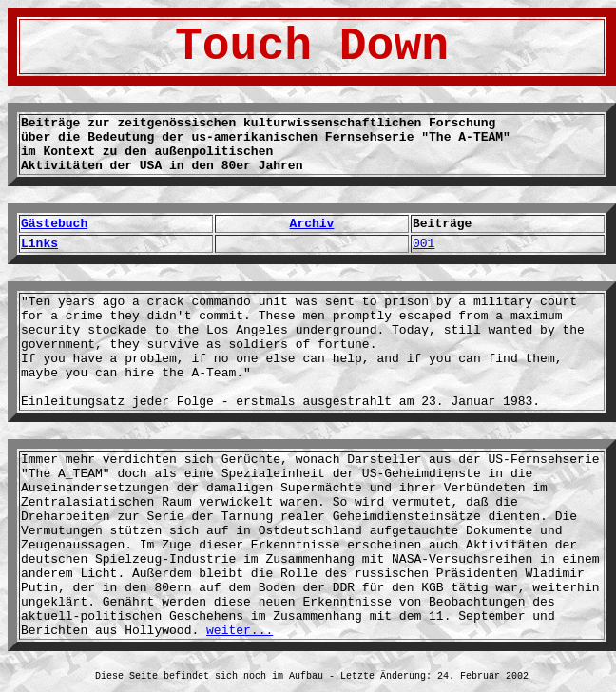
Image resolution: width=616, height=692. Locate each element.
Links (39, 244)
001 (423, 244)
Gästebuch (54, 224)
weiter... (239, 631)
